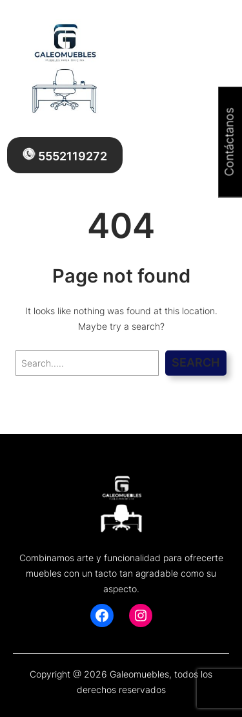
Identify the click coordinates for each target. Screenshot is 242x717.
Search (195, 362)
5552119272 (65, 155)
